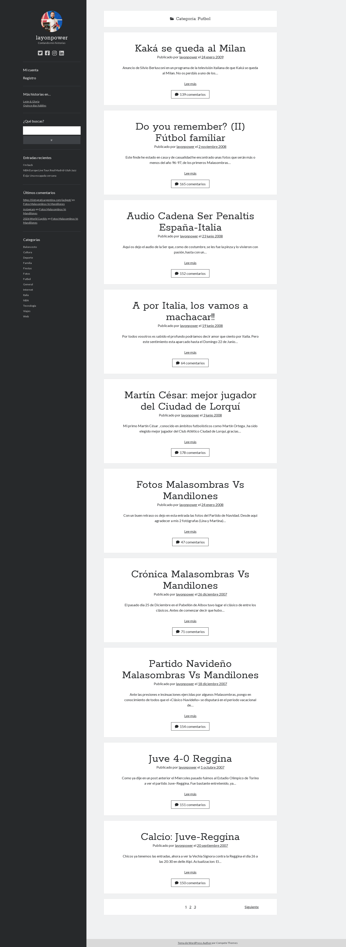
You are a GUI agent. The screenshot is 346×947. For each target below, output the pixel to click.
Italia (26, 295)
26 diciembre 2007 (212, 594)
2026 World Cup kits (35, 218)
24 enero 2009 (212, 57)
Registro (29, 78)
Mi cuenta (30, 70)
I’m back (28, 165)
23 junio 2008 (212, 236)
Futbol (27, 279)
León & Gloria (31, 101)
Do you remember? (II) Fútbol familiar (190, 132)
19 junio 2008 (212, 325)
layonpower (52, 37)
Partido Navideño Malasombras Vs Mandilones (190, 669)
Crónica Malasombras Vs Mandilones (190, 580)
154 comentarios (190, 726)
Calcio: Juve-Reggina (190, 837)
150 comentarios (190, 883)
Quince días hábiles (34, 105)
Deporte (28, 257)
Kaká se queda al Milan (190, 48)
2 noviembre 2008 (212, 146)
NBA (26, 300)
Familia (27, 263)
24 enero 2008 (212, 504)
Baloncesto (30, 247)
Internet (28, 289)
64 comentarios (190, 363)
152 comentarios (190, 273)
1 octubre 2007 (212, 767)
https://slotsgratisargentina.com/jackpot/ (47, 200)
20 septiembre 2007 (212, 845)
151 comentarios (190, 804)
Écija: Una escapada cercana (39, 175)
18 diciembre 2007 (212, 684)
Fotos (26, 273)
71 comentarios (190, 631)
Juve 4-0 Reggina (190, 758)
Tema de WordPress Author (194, 943)
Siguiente (252, 907)
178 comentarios (190, 452)
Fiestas (27, 268)
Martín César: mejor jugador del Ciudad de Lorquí (190, 401)
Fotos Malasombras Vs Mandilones (44, 204)
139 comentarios (190, 94)
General (28, 284)
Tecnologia (29, 305)
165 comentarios (190, 184)
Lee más (190, 84)
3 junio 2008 (212, 415)
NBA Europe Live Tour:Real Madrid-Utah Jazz (49, 170)
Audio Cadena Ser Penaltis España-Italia (190, 222)
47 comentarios (190, 542)
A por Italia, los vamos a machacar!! (190, 311)
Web (26, 316)
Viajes (27, 311)
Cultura (27, 252)
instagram (29, 209)
